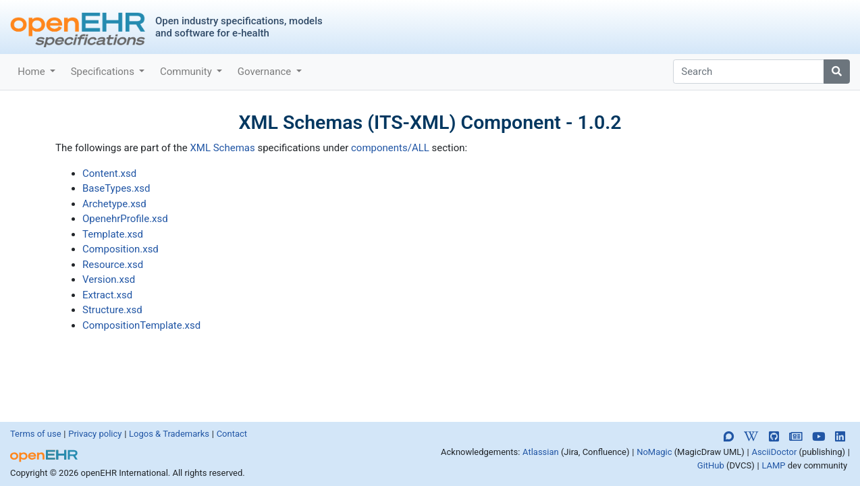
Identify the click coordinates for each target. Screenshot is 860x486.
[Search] (748, 71)
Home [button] (32, 71)
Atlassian (540, 452)
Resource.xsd (112, 265)
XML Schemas (222, 148)
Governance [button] (266, 71)
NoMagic (654, 452)
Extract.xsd (107, 295)
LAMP (773, 465)
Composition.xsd (120, 249)
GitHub (710, 465)
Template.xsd (112, 234)
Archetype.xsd (114, 204)
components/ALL (390, 148)
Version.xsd (108, 279)
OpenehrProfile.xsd (125, 219)
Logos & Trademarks (169, 434)
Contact (232, 434)
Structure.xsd (112, 310)
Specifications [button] (104, 71)
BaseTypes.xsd (116, 188)
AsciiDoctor (774, 452)
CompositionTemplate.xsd (141, 325)
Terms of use (35, 434)
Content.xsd (109, 173)
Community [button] (187, 71)
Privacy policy (95, 434)
